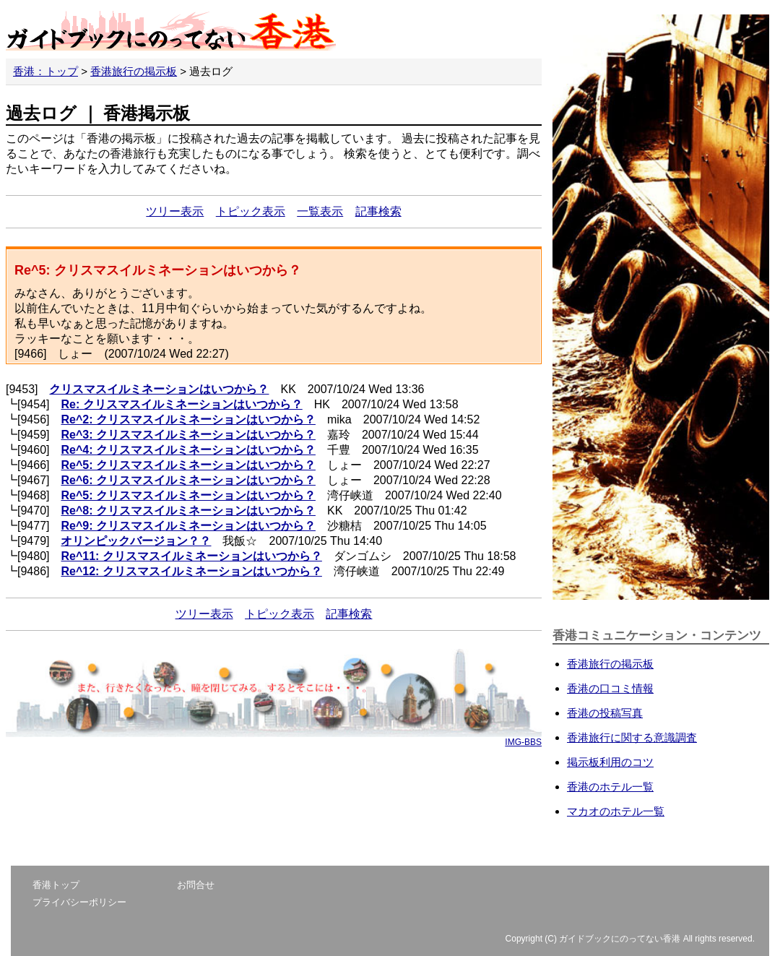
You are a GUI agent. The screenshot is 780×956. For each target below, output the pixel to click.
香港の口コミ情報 (610, 688)
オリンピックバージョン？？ (136, 541)
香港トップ (55, 884)
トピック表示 (250, 211)
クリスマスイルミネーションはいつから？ (159, 389)
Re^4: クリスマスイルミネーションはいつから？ (188, 450)
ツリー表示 (175, 211)
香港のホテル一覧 (610, 786)
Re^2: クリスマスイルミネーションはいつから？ (188, 419)
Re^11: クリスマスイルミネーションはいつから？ (191, 556)
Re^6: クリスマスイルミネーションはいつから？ (188, 480)
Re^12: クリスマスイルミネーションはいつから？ (191, 571)
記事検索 (378, 211)
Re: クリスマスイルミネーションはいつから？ (181, 404)
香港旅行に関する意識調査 (632, 737)
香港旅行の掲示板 (133, 71)
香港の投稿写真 (605, 713)
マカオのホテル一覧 (615, 811)
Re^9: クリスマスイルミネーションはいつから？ (188, 526)
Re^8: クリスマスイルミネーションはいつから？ (188, 510)
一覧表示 (320, 211)
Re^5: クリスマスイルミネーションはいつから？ (188, 465)
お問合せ (195, 884)
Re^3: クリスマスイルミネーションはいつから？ (188, 435)
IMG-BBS (523, 742)
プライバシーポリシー (79, 902)
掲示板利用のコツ (610, 762)
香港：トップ (45, 71)
